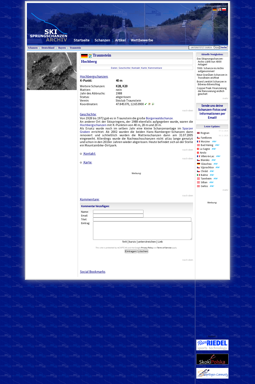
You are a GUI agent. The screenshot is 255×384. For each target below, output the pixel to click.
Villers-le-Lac (209, 156)
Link (163, 245)
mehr (225, 98)
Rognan (203, 133)
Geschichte (124, 67)
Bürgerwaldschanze (159, 118)
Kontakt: (88, 153)
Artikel (120, 40)
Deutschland (48, 47)
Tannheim (207, 178)
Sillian (205, 182)
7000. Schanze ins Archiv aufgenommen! (210, 70)
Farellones (204, 137)
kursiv (135, 245)
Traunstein (75, 47)
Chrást (205, 171)
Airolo (201, 152)
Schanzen (102, 40)
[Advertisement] (212, 265)
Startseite (81, 40)
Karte (144, 67)
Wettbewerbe (142, 40)
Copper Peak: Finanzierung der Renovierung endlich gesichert (212, 91)
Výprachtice (208, 167)
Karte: (86, 162)
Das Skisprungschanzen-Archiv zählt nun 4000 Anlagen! (210, 61)
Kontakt (136, 67)
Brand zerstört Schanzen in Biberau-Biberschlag (212, 83)
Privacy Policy (152, 251)
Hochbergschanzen (93, 125)
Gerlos (205, 186)
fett (127, 245)
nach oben (187, 110)
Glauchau (207, 164)
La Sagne (206, 149)
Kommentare (155, 67)
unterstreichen (150, 245)
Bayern (62, 47)
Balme (205, 175)
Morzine (207, 141)
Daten (114, 67)
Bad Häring (208, 145)
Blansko (206, 160)
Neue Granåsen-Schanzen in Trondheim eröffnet (212, 76)
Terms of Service (169, 251)
